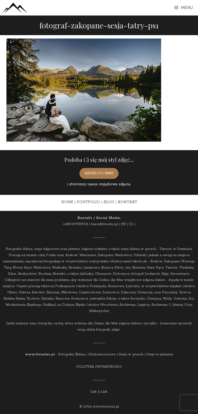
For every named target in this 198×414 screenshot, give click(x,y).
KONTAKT (127, 202)
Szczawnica (179, 274)
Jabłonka (86, 274)
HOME (67, 202)
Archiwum (127, 305)
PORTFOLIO (88, 202)
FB (123, 224)
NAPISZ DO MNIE (99, 173)
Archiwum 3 (161, 305)
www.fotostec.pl (40, 354)
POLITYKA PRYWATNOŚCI (99, 367)
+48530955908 (75, 224)
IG (131, 224)
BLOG (109, 202)
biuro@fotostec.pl (104, 224)
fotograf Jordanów (145, 274)
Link (93, 391)
